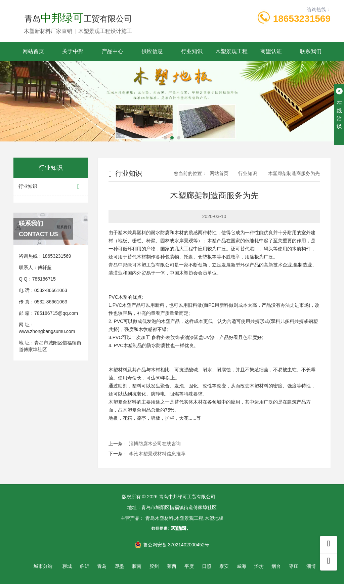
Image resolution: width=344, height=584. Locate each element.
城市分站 (43, 566)
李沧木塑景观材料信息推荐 (157, 453)
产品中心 (112, 51)
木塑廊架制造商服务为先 (293, 173)
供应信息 (152, 51)
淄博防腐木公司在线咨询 (155, 443)
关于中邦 (73, 51)
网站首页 (33, 51)
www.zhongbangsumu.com (47, 331)
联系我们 (310, 51)
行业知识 (192, 51)
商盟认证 (271, 51)
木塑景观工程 (231, 51)
